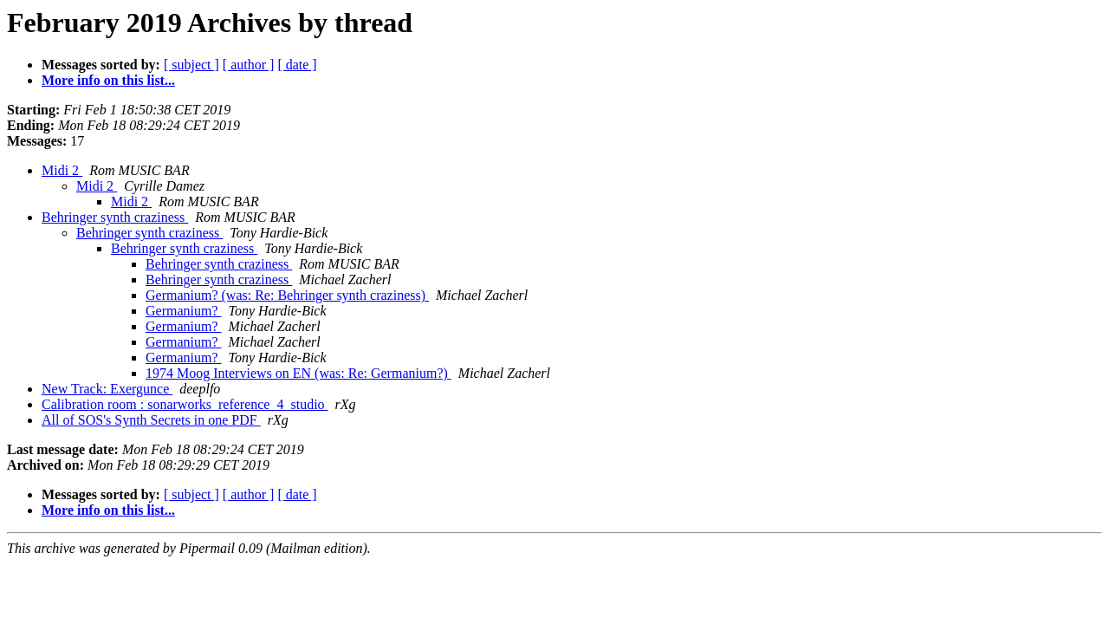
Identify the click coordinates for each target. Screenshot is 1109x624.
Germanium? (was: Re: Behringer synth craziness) (287, 295)
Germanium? (184, 310)
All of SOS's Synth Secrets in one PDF (151, 420)
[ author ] (249, 64)
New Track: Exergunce (107, 388)
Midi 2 (62, 170)
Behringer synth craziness (115, 217)
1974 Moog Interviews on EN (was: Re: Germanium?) (298, 373)
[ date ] (296, 64)
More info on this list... (108, 80)
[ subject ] (191, 64)
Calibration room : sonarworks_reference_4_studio (185, 404)
